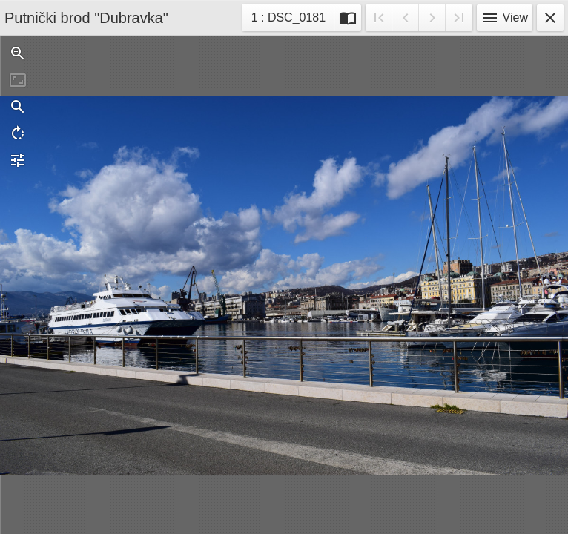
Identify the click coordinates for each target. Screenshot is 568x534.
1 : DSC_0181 (288, 19)
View (504, 18)
